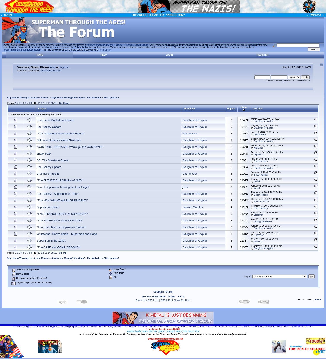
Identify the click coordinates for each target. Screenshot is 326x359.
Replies (231, 108)
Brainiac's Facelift (48, 173)
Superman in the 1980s (51, 240)
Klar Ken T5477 (261, 201)
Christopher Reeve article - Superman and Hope (67, 234)
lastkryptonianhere (263, 221)
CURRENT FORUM (162, 292)
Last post (257, 108)
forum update (105, 50)
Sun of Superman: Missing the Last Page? (63, 187)
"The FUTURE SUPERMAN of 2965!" (60, 180)
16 (55, 103)
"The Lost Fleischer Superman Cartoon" (61, 227)
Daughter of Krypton (194, 120)
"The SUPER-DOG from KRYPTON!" (60, 220)
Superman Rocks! (48, 207)
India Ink (258, 241)
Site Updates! (111, 97)
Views (244, 108)
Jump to (247, 276)
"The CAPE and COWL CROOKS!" (58, 247)
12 (42, 103)
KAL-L (181, 297)
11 (39, 103)
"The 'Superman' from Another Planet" (60, 133)
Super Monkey (261, 161)
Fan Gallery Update (49, 126)
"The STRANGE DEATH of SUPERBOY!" (62, 213)
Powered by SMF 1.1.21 (147, 300)
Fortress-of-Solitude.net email (55, 120)
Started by (189, 108)
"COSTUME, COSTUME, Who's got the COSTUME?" (70, 147)
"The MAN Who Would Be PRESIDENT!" (62, 200)
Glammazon (189, 133)
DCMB (171, 297)
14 (49, 103)
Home (39, 55)
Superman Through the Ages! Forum (28, 97)
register (64, 67)
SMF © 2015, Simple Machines (175, 300)
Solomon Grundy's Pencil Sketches (59, 140)
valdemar (258, 215)
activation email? (51, 70)
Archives (146, 297)
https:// (117, 45)
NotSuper (258, 148)
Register (262, 55)
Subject (42, 108)
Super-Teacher (261, 195)
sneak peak (44, 153)
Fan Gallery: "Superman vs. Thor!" (58, 193)
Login (169, 55)
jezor (185, 187)
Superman (259, 235)
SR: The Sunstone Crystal (53, 160)
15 (52, 103)
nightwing (258, 154)
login (52, 67)
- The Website (76, 97)
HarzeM (318, 300)
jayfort (257, 181)
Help (104, 55)
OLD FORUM (158, 297)
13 (45, 103)
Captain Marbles (192, 207)
